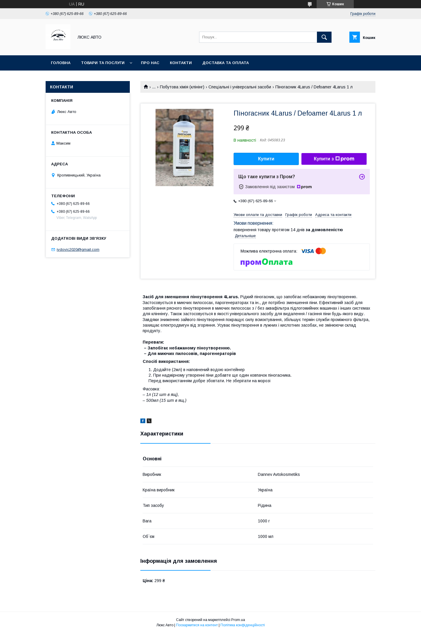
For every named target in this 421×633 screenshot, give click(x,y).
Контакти (181, 63)
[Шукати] (324, 37)
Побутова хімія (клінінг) (182, 87)
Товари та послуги (103, 63)
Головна (60, 63)
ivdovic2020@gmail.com (78, 249)
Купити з (334, 159)
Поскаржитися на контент (197, 625)
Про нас (150, 63)
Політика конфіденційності (242, 625)
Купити (266, 158)
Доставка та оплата (225, 63)
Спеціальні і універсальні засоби (239, 87)
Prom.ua (238, 620)
